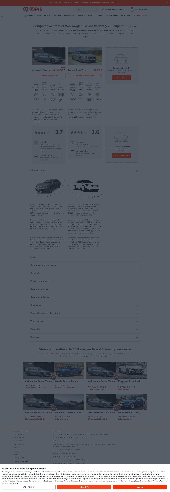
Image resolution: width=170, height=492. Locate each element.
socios (18, 472)
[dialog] (85, 478)
